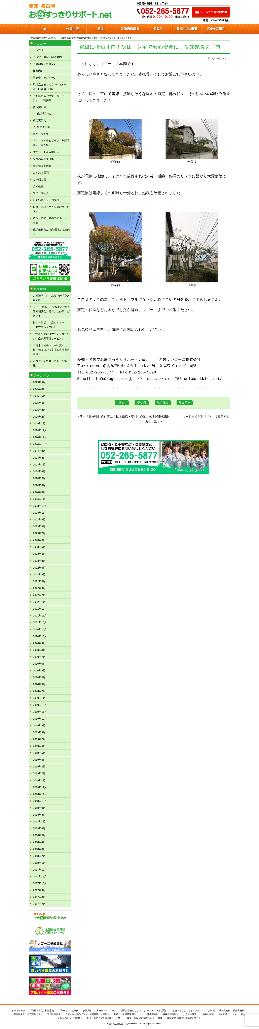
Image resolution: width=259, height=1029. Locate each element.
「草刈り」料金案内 (45, 63)
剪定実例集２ (45, 126)
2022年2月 (39, 595)
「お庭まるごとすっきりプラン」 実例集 (50, 98)
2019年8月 (39, 732)
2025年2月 (39, 416)
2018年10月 (40, 801)
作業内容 (38, 70)
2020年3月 (39, 684)
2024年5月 (39, 478)
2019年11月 (40, 711)
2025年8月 (39, 389)
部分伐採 (163, 402)
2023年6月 (39, 540)
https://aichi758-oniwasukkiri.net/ (185, 379)
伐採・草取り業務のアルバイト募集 (51, 220)
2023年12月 (40, 505)
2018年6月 (39, 828)
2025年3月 (39, 409)
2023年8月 (39, 526)
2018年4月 (39, 842)
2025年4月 (39, 402)
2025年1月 (39, 423)
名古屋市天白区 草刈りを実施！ (50, 363)
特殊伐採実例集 (42, 165)
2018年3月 (39, 849)
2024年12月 (40, 430)
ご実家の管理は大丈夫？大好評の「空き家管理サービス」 (51, 336)
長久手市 (185, 402)
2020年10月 (40, 636)
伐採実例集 (39, 107)
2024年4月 (39, 485)
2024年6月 (39, 471)
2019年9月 (39, 725)
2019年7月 (39, 739)
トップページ (41, 50)
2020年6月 (39, 663)
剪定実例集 (39, 120)
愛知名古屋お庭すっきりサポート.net (126, 1024)
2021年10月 (40, 622)
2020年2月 (39, 691)
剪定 (122, 402)
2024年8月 (39, 457)
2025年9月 (39, 382)
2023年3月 (39, 560)
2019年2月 (39, 773)
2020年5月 (39, 670)
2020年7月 (39, 656)
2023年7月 (39, 533)
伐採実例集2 (44, 113)
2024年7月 (39, 464)
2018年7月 (39, 821)
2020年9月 (39, 643)
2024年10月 (40, 444)
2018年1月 (39, 862)
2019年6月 (39, 746)
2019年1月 (39, 780)
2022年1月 (39, 601)
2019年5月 (39, 752)
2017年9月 (39, 890)
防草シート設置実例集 (46, 152)
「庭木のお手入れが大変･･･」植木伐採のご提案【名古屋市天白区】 (51, 350)
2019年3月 (39, 766)
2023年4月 (39, 553)
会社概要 (38, 186)
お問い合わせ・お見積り (47, 200)
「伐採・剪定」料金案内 (47, 57)
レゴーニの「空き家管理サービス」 (51, 209)
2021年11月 (40, 615)
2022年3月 (39, 588)
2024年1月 (39, 499)
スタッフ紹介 (41, 193)
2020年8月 (39, 650)
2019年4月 (39, 759)
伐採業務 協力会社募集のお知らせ (51, 232)
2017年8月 (39, 897)
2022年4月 (39, 581)
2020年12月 (40, 629)
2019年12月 (40, 704)
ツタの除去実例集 (43, 158)
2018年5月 (39, 835)
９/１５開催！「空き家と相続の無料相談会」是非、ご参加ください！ (51, 311)
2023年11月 (40, 512)
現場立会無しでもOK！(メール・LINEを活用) (49, 86)
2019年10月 (40, 718)
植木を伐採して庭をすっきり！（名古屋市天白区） (51, 325)
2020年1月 (39, 697)
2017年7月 (39, 903)
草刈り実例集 (41, 133)
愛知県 (141, 402)
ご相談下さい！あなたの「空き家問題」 (51, 298)
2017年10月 (40, 883)
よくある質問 (41, 172)
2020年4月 (39, 677)
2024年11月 (40, 437)
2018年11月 (40, 794)
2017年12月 (40, 869)
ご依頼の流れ (41, 179)
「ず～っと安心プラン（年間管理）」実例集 (51, 143)
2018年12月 (40, 787)
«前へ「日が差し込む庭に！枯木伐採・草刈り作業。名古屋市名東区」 (125, 416)
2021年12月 (40, 608)
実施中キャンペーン (45, 77)
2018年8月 (39, 814)
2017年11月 (40, 876)
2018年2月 (39, 855)
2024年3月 (39, 492)
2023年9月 (39, 519)
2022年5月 (39, 574)
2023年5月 (39, 546)
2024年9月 (39, 450)
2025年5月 (39, 395)
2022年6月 (39, 567)
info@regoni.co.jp (114, 379)
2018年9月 (39, 807)
